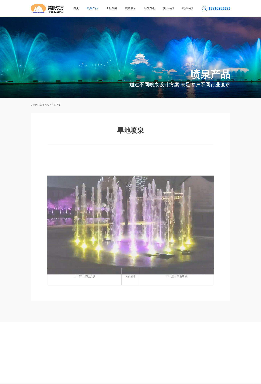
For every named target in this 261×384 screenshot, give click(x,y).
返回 (130, 282)
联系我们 (187, 8)
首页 (76, 8)
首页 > (48, 105)
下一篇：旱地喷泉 (176, 282)
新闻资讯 (149, 8)
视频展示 (130, 8)
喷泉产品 (92, 8)
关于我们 (168, 8)
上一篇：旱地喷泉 (84, 282)
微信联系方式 (217, 377)
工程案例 (111, 8)
